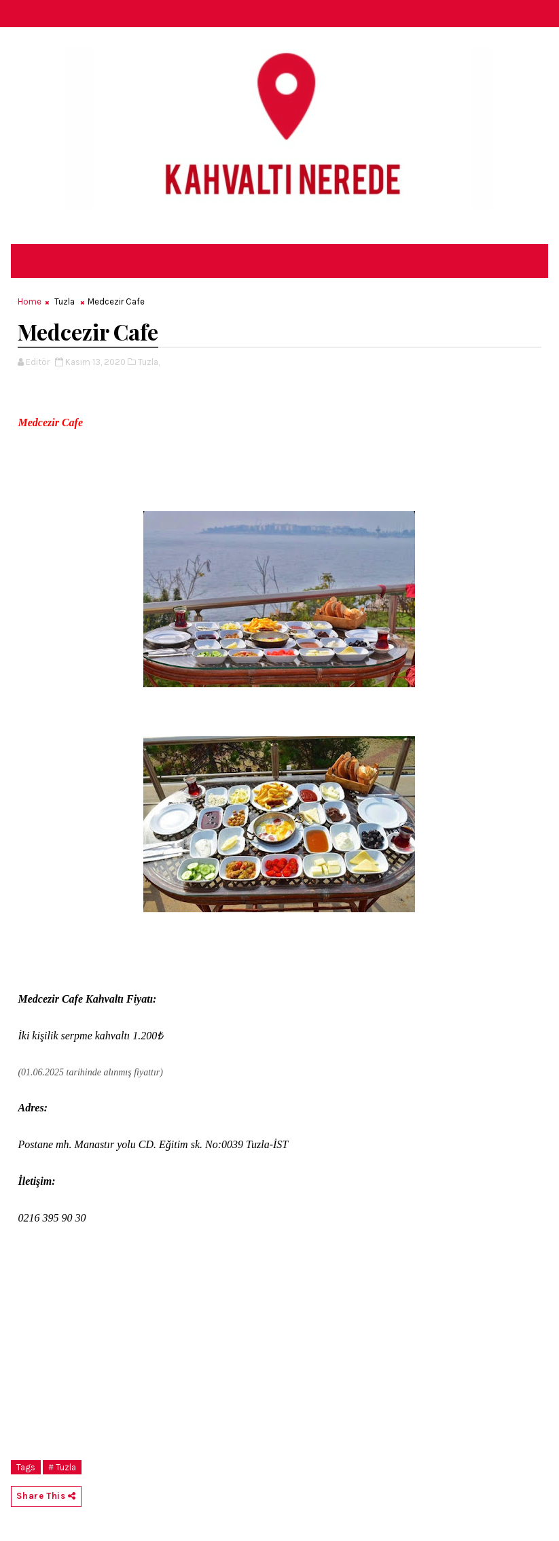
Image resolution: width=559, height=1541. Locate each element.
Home (29, 301)
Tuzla (64, 301)
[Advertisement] (279, 1358)
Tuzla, (149, 362)
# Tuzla (62, 1467)
